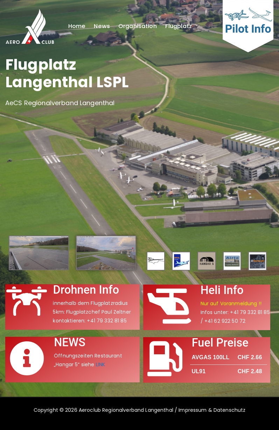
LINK (100, 364)
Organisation (137, 26)
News (102, 26)
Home (77, 26)
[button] (195, 26)
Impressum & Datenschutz (212, 410)
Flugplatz (182, 26)
